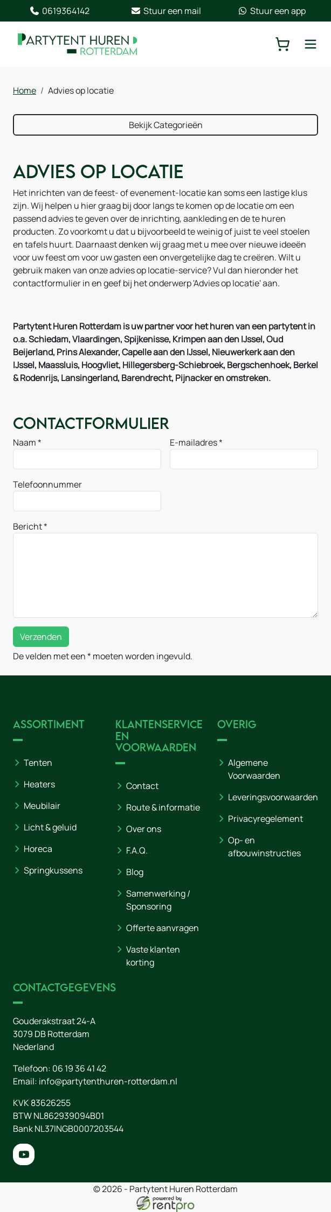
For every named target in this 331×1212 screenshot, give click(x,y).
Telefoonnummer (47, 484)
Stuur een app (271, 11)
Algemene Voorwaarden (254, 769)
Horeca (38, 849)
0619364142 (59, 11)
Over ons (143, 829)
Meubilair (42, 806)
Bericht (27, 526)
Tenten (38, 763)
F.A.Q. (137, 850)
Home (24, 90)
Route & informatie (163, 807)
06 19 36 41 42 (79, 1068)
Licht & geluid (50, 827)
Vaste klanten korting (153, 955)
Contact (142, 786)
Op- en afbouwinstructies (264, 846)
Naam (24, 442)
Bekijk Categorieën (166, 125)
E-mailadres (193, 442)
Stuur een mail (165, 11)
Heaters (39, 784)
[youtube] (24, 1154)
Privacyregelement (265, 819)
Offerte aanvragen (162, 928)
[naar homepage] (77, 44)
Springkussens (53, 870)
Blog (134, 872)
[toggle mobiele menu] (310, 44)
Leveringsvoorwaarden (273, 797)
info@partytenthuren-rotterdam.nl (108, 1081)
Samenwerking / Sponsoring (158, 899)
